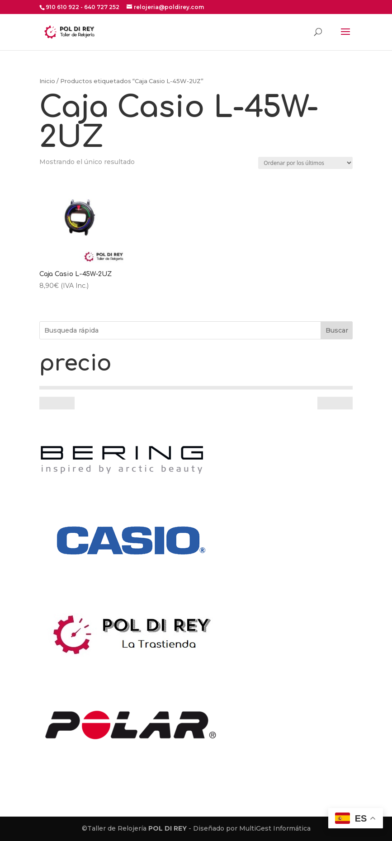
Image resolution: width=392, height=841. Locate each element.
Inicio (47, 81)
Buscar (337, 330)
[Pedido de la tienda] (305, 163)
